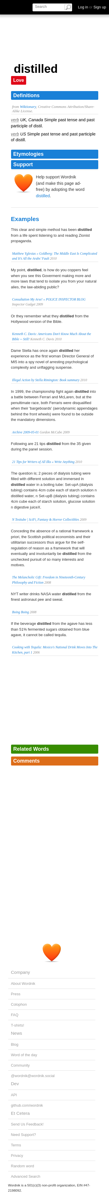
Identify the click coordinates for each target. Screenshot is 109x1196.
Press (16, 994)
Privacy (17, 1155)
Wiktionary (28, 107)
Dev (15, 1083)
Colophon (19, 1004)
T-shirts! (17, 1025)
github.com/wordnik (27, 1105)
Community (20, 1065)
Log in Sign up (92, 7)
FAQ (15, 1015)
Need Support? (23, 1134)
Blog (15, 1044)
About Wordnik (23, 983)
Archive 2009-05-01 (25, 432)
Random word (22, 1166)
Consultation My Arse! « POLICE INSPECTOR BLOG (49, 299)
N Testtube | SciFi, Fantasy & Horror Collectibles (45, 519)
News (16, 1033)
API (14, 1095)
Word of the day (24, 1055)
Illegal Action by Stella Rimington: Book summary (46, 380)
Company (20, 972)
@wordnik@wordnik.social (33, 1076)
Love (18, 80)
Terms (16, 1145)
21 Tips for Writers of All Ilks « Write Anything (43, 462)
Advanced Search (25, 1176)
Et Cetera (20, 1113)
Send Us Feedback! (27, 1124)
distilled (43, 195)
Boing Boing (20, 612)
